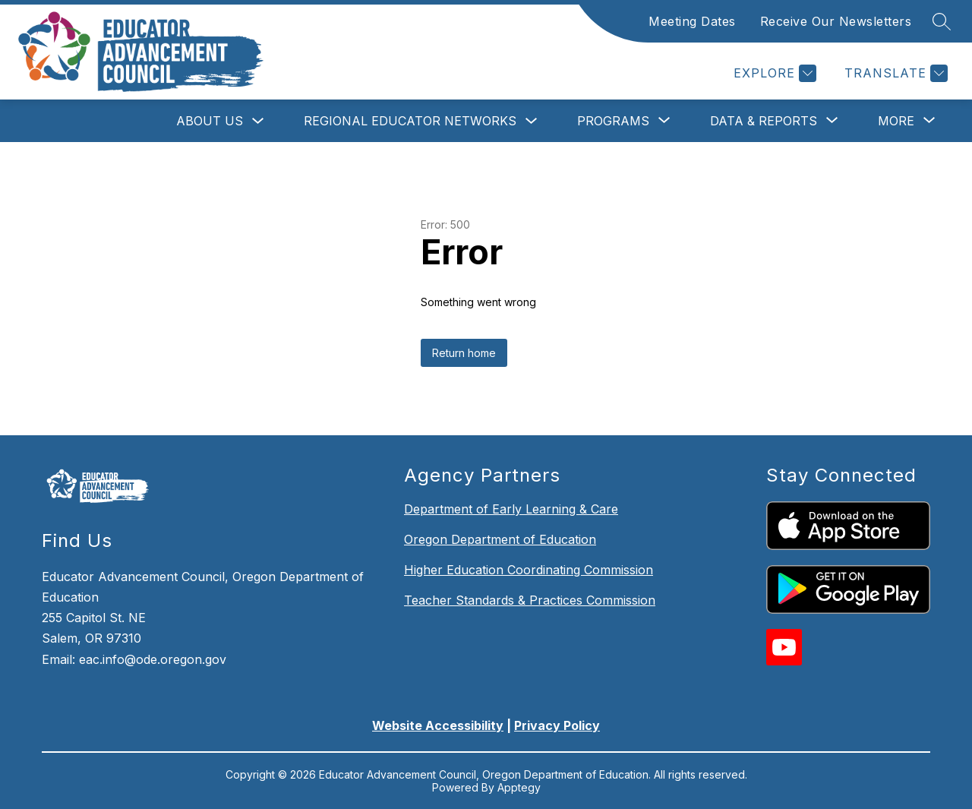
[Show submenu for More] (896, 121)
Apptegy (519, 787)
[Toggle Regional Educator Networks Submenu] (531, 121)
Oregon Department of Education (500, 539)
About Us (209, 120)
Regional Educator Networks (410, 120)
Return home (464, 352)
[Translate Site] (894, 73)
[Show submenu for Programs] (613, 121)
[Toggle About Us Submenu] (258, 121)
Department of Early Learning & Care (511, 509)
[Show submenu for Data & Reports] (763, 121)
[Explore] (773, 73)
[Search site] (942, 21)
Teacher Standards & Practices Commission (529, 600)
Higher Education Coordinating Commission (528, 569)
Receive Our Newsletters (836, 21)
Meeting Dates (692, 21)
